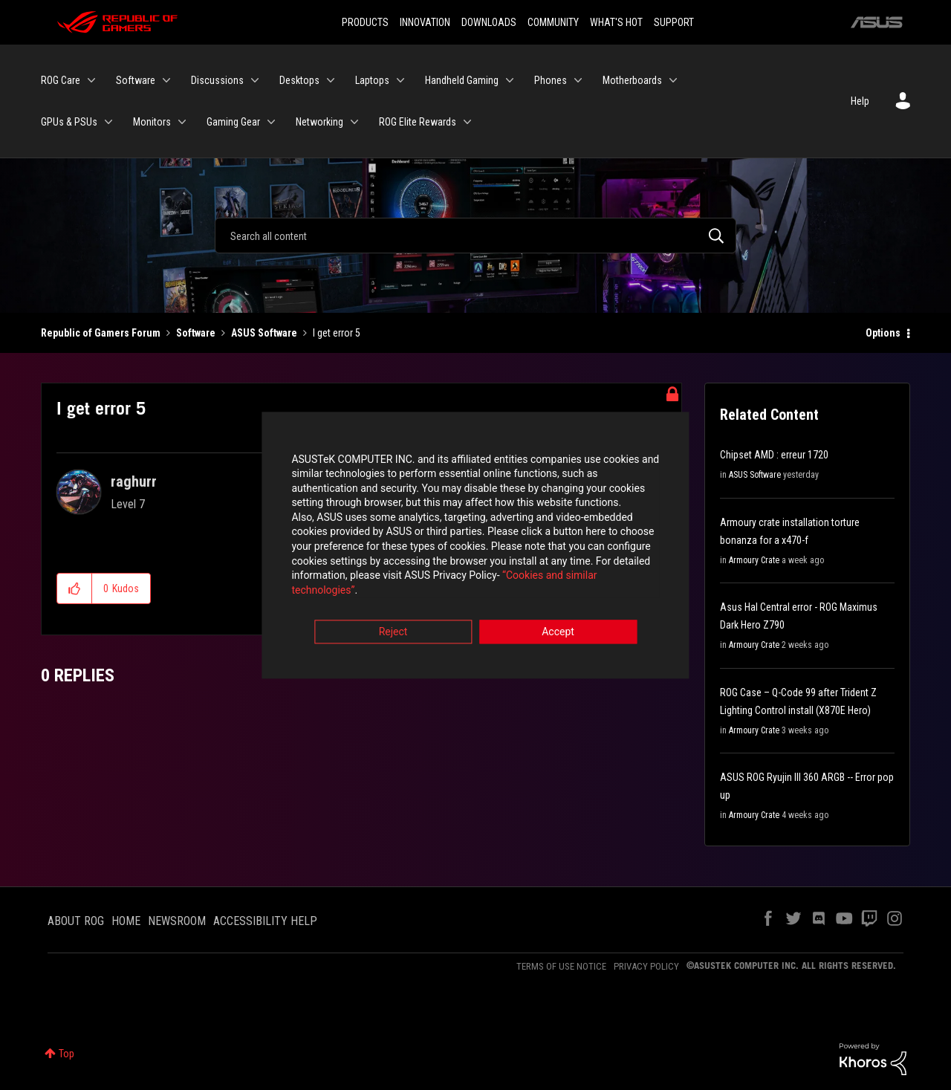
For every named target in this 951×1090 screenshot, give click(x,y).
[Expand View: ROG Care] (91, 80)
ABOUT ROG (76, 921)
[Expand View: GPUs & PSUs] (108, 121)
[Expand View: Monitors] (182, 121)
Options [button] (883, 333)
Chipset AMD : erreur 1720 (774, 455)
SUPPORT (674, 22)
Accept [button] (558, 627)
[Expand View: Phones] (578, 80)
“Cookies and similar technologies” (378, 585)
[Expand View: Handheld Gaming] (509, 80)
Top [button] (66, 1054)
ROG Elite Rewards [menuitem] (417, 122)
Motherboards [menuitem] (632, 80)
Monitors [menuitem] (152, 122)
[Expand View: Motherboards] (673, 80)
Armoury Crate (754, 560)
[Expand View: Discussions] (254, 80)
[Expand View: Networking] (354, 121)
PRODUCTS (365, 22)
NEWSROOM (177, 921)
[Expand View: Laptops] (400, 80)
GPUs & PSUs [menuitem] (69, 122)
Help (860, 101)
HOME (125, 921)
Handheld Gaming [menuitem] (462, 80)
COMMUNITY (553, 22)
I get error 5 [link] (336, 333)
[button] (74, 588)
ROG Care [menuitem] (60, 80)
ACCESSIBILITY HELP (265, 921)
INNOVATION (425, 22)
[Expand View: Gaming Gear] (271, 121)
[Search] (475, 235)
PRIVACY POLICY (646, 966)
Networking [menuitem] (319, 122)
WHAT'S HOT (616, 22)
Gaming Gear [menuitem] (233, 122)
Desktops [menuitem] (299, 80)
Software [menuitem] (135, 80)
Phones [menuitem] (550, 80)
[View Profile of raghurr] (134, 481)
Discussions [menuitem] (217, 80)
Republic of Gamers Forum (100, 333)
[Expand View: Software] (166, 80)
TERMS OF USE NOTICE (561, 966)
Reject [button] (393, 627)
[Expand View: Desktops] (330, 80)
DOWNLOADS (488, 22)
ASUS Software (264, 333)
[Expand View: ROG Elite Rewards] (467, 121)
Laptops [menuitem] (372, 80)
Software (195, 333)
